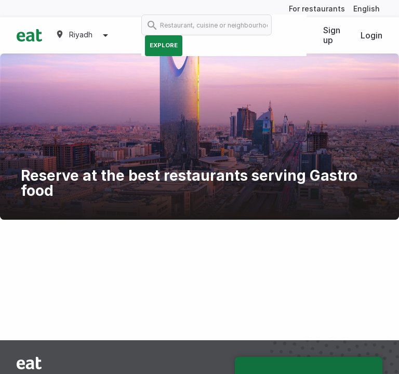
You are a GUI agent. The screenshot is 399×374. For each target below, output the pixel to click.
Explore (164, 45)
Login (371, 35)
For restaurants (317, 8)
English (366, 8)
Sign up (331, 35)
